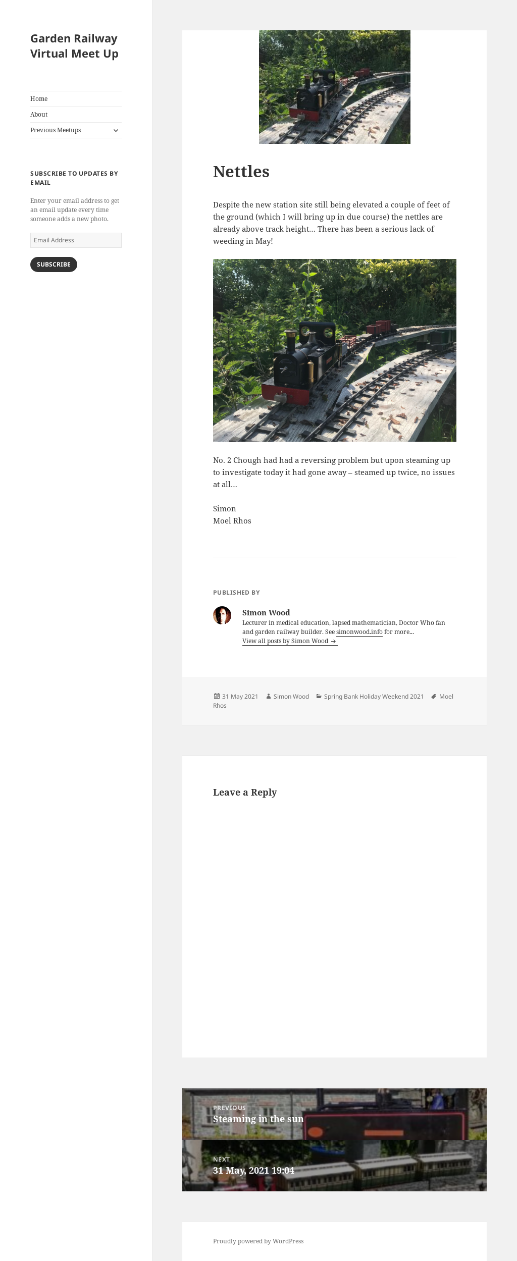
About (38, 114)
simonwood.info (359, 631)
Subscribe (54, 264)
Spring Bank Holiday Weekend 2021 (374, 696)
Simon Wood (291, 696)
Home (38, 98)
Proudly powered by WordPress (258, 1241)
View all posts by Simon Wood (286, 641)
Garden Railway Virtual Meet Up (74, 45)
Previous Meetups (55, 130)
